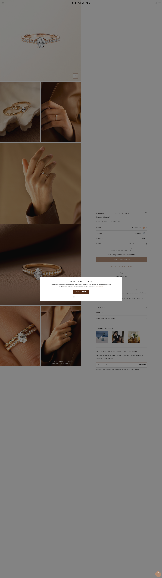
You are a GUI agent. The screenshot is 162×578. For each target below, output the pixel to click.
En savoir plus (99, 286)
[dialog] (81, 289)
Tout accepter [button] (81, 292)
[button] (81, 297)
